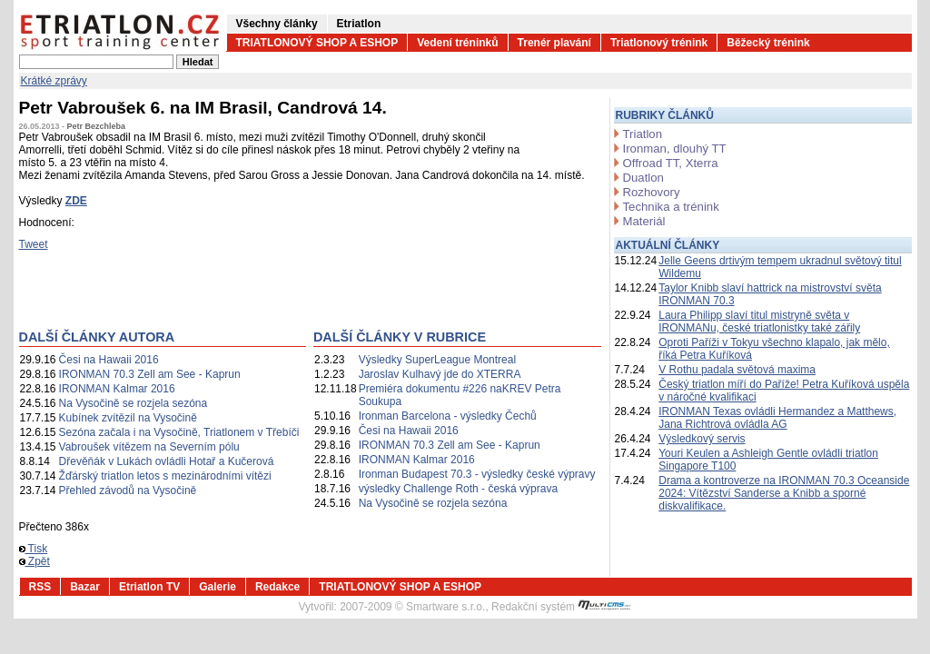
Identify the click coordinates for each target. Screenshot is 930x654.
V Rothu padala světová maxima (737, 369)
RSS (40, 586)
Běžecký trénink (768, 42)
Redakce (277, 586)
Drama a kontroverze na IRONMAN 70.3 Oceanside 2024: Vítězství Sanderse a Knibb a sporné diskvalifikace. (783, 493)
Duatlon (643, 177)
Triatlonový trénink (658, 42)
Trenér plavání (554, 42)
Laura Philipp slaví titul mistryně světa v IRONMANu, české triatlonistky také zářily (759, 321)
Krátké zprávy (54, 80)
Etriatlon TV (149, 586)
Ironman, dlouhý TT (675, 148)
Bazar (85, 586)
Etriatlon (359, 23)
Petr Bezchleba (96, 126)
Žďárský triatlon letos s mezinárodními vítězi (165, 476)
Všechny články (277, 23)
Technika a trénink (671, 206)
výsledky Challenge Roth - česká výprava (458, 488)
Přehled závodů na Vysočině (128, 490)
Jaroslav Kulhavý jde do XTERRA (440, 374)
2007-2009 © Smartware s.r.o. (412, 606)
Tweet (33, 244)
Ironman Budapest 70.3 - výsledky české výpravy (477, 474)
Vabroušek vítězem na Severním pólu (149, 447)
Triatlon (642, 134)
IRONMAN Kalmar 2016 (117, 388)
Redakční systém (561, 606)
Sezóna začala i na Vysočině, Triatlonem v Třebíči (179, 432)
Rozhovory (651, 192)
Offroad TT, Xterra (670, 163)
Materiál (644, 221)
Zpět (34, 561)
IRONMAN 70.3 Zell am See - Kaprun (150, 374)
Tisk (33, 548)
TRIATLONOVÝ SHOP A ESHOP (317, 42)
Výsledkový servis (701, 438)
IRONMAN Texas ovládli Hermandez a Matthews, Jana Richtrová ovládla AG (777, 418)
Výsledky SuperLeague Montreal (437, 359)
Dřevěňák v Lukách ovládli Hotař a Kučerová (166, 461)
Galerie (217, 586)
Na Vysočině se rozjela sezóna (133, 403)
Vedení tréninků (457, 42)
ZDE (76, 200)
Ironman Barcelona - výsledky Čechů (448, 416)
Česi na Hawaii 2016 (109, 359)
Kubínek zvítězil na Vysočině (128, 417)
